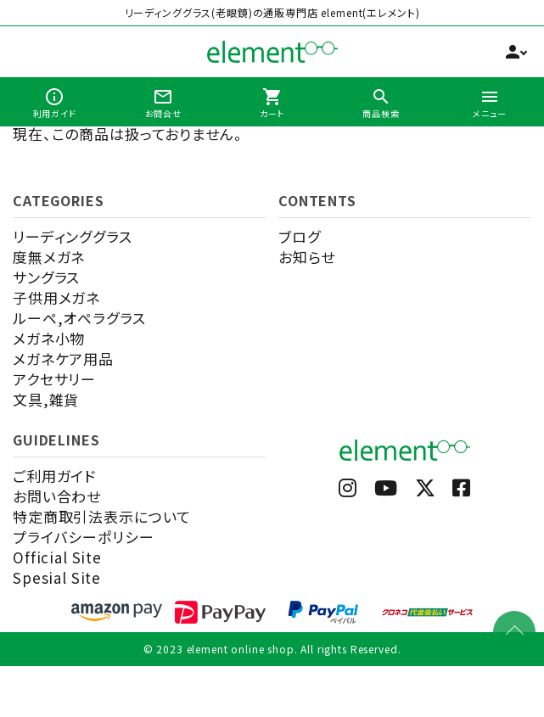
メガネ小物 (49, 338)
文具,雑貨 (46, 399)
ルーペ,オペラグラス (79, 317)
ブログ (299, 236)
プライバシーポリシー (83, 536)
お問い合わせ (57, 496)
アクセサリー (54, 378)
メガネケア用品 (63, 358)
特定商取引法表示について (102, 516)
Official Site (57, 557)
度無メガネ (49, 256)
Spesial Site (57, 577)
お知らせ (306, 256)
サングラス (46, 277)
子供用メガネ (56, 297)
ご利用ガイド (54, 475)
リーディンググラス (72, 236)
